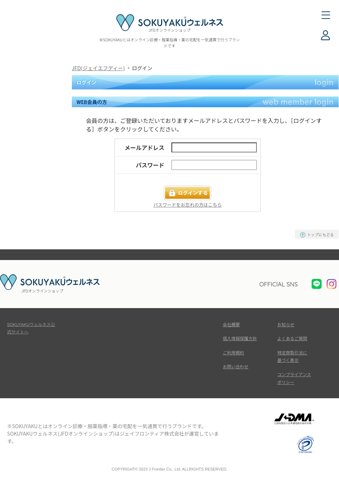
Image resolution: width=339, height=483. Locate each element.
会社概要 (231, 324)
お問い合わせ (235, 366)
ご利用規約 (233, 352)
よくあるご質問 (292, 338)
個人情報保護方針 (240, 338)
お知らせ (286, 324)
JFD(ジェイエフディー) (98, 68)
